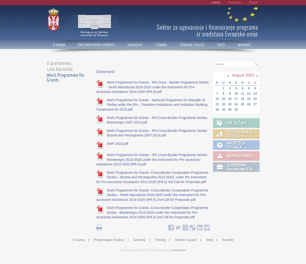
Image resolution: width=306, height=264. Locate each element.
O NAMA (59, 44)
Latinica (215, 2)
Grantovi (139, 240)
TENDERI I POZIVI (192, 44)
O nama (79, 240)
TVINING (161, 44)
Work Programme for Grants (65, 78)
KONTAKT (244, 44)
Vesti (209, 240)
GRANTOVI (135, 44)
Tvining (160, 240)
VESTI (221, 44)
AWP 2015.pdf (117, 144)
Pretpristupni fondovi (109, 240)
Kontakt (227, 240)
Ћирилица (234, 2)
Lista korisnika (60, 69)
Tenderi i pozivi (186, 240)
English (253, 2)
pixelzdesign (178, 250)
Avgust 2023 (243, 75)
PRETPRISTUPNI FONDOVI (96, 44)
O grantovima (59, 63)
